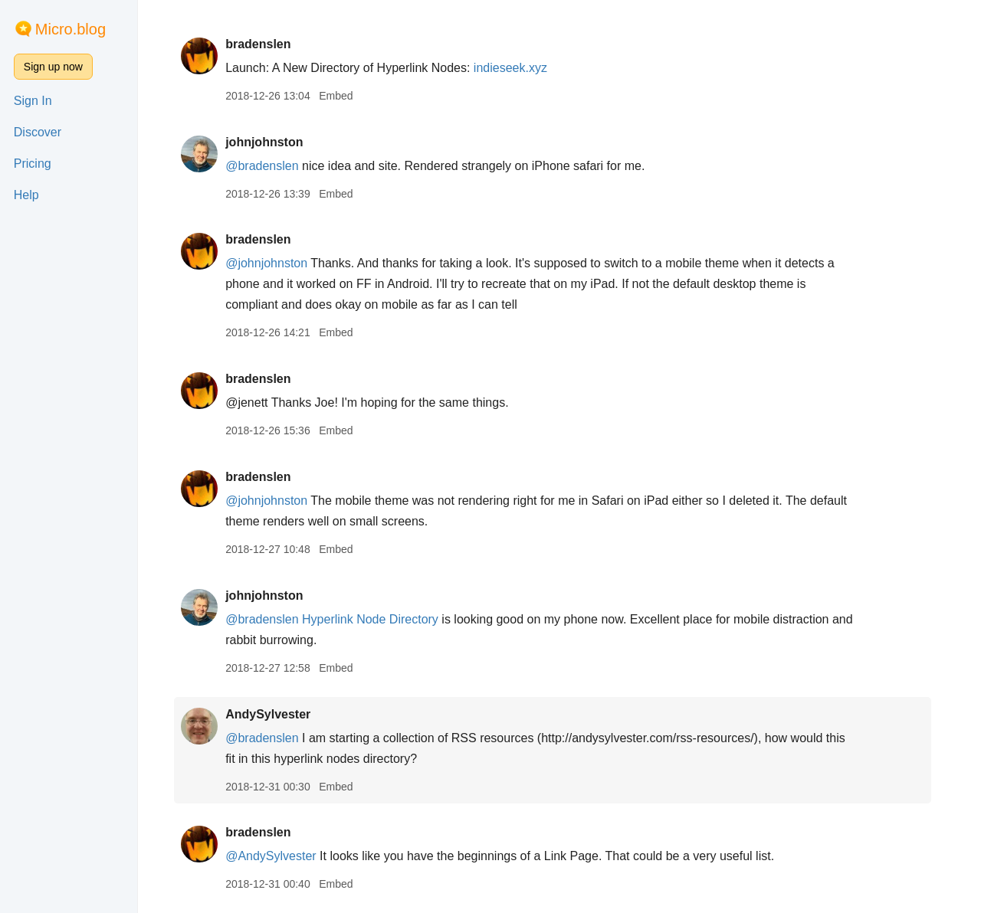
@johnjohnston (273, 263)
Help (26, 194)
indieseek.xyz (517, 67)
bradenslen (264, 44)
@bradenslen (268, 165)
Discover (37, 132)
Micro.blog (70, 29)
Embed (342, 96)
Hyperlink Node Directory (377, 619)
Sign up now (53, 67)
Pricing (32, 163)
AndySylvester (274, 714)
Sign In (33, 100)
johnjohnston (271, 142)
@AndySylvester (277, 855)
